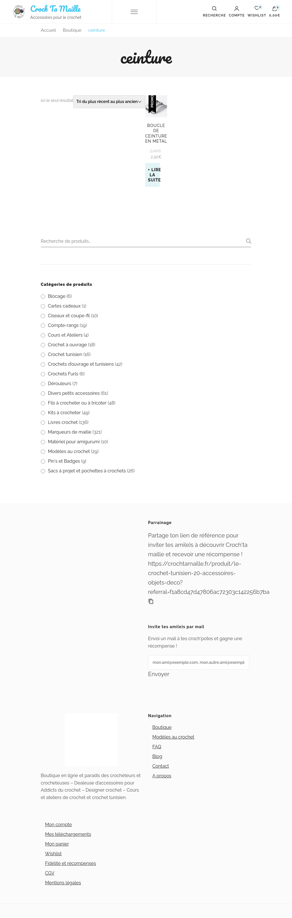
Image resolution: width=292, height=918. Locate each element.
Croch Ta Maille (55, 8)
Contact (160, 766)
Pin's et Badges (64, 461)
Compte (237, 11)
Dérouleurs (59, 383)
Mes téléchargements (68, 834)
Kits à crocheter (64, 412)
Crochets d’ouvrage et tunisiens (81, 364)
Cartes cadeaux (64, 306)
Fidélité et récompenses (70, 863)
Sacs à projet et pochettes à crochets (87, 471)
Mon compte (58, 824)
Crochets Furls (63, 374)
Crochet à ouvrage (67, 344)
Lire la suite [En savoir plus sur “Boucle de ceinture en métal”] (154, 174)
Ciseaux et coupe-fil (69, 315)
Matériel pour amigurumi (74, 441)
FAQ (156, 746)
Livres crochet (63, 422)
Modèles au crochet (69, 451)
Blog (157, 756)
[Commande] (109, 101)
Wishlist (53, 853)
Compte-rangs (63, 325)
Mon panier (57, 844)
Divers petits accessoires (74, 393)
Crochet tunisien (65, 354)
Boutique (161, 727)
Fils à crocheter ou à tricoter (77, 403)
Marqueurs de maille (69, 432)
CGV (49, 873)
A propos (161, 776)
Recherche (247, 241)
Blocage (56, 296)
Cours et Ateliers (65, 335)
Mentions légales (63, 882)
